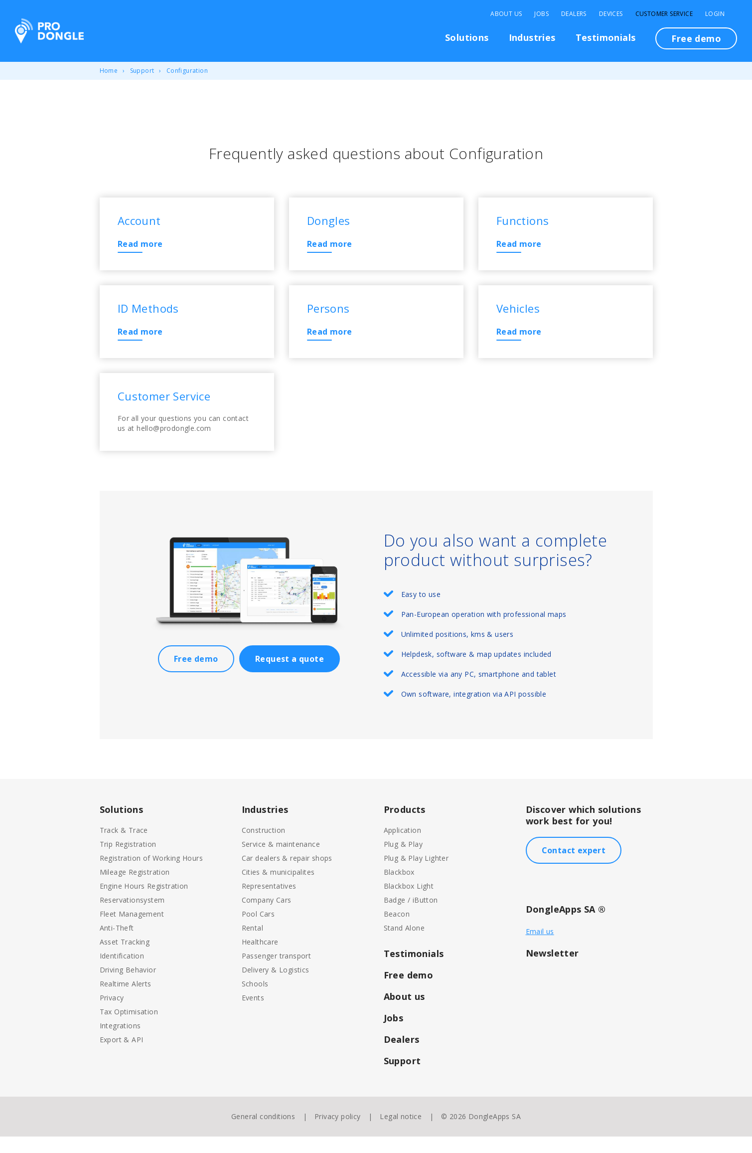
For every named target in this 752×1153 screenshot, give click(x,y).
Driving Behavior (128, 986)
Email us (540, 948)
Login (715, 14)
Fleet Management (132, 930)
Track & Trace (124, 846)
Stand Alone (404, 944)
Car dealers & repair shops (287, 874)
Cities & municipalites (278, 888)
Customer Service (664, 14)
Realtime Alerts (125, 1000)
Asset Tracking (125, 958)
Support (142, 70)
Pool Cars (258, 930)
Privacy (112, 1014)
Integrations (120, 1042)
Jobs (541, 14)
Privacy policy (337, 1133)
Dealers (574, 14)
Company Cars (267, 916)
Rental (252, 944)
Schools (255, 1000)
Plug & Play (403, 860)
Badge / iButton (411, 916)
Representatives (269, 902)
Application (402, 846)
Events (253, 1014)
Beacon (397, 930)
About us (404, 1013)
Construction (264, 846)
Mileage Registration (135, 888)
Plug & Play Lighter (416, 874)
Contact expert (574, 866)
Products (405, 826)
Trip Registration (128, 860)
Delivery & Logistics (275, 986)
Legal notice (401, 1133)
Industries (532, 37)
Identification (122, 972)
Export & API (122, 1056)
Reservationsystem (132, 916)
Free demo (696, 38)
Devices (611, 14)
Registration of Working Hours (151, 874)
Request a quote (289, 675)
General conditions (263, 1133)
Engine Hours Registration (144, 902)
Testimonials (606, 37)
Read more (142, 246)
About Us (506, 14)
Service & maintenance (281, 860)
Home (109, 70)
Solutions (467, 37)
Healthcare (260, 958)
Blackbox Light (409, 902)
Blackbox (399, 888)
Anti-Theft (117, 944)
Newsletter (552, 969)
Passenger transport (276, 972)
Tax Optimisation (129, 1028)
